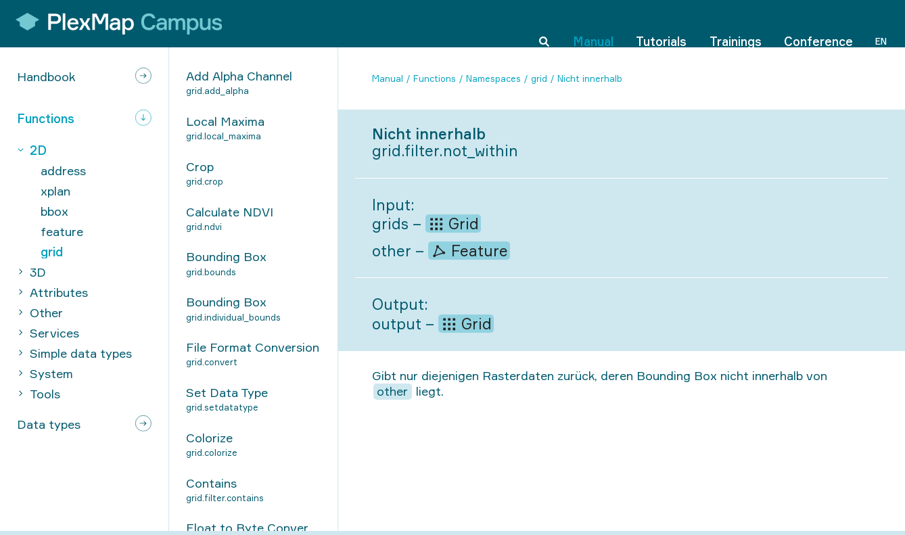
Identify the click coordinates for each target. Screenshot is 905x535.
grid (539, 78)
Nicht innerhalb (589, 78)
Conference (818, 23)
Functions (434, 78)
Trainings (736, 23)
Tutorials (661, 23)
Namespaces (493, 78)
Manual (593, 23)
